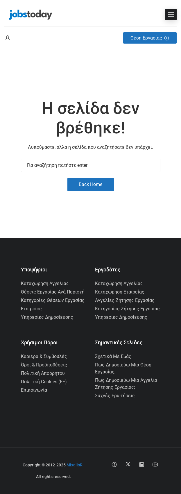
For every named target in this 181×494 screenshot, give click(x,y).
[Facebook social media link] (114, 464)
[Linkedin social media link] (142, 464)
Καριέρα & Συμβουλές (44, 356)
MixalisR (75, 465)
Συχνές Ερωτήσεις (115, 395)
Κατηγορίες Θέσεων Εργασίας (53, 300)
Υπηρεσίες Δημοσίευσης (47, 317)
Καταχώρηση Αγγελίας (45, 283)
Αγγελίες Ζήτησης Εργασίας (125, 300)
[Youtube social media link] (155, 464)
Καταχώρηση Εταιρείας (119, 292)
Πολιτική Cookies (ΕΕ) (44, 381)
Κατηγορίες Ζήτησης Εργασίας (127, 309)
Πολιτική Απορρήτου (43, 373)
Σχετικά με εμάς (113, 356)
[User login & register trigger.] (7, 38)
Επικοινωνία (34, 390)
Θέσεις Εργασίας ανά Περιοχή (53, 292)
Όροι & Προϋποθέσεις (44, 365)
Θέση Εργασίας (149, 38)
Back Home (90, 184)
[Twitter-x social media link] (128, 464)
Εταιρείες (31, 309)
